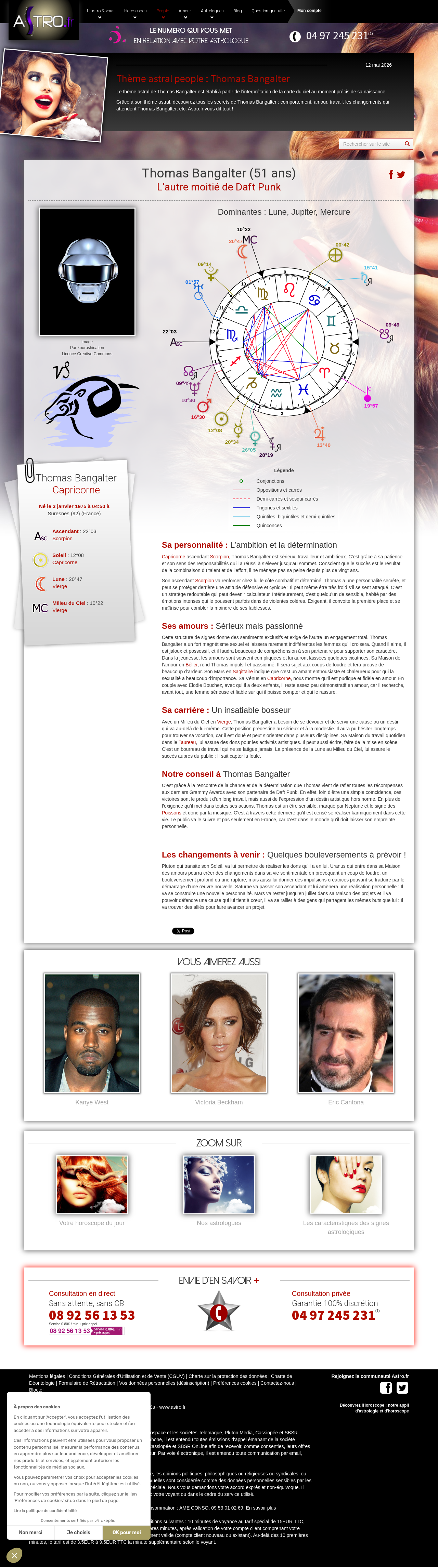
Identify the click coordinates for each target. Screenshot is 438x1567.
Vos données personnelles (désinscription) (164, 1394)
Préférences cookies (235, 1394)
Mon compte (309, 10)
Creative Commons (95, 353)
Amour (185, 13)
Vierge (59, 586)
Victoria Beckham (219, 1102)
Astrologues (212, 13)
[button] (14, 1555)
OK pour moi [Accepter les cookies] (63, 1533)
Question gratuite (268, 10)
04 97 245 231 (337, 35)
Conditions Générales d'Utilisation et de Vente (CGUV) (126, 1387)
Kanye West (91, 1102)
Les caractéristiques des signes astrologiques (346, 1239)
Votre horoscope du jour (92, 1234)
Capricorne (64, 562)
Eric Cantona (346, 1102)
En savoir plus (261, 1519)
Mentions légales (47, 1387)
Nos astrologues (219, 1234)
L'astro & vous (101, 13)
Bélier (191, 664)
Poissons (171, 812)
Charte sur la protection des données (228, 1387)
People (162, 13)
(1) (370, 33)
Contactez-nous (277, 1394)
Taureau (187, 742)
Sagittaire (243, 671)
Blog (237, 10)
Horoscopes (135, 13)
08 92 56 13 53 (92, 1326)
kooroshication (91, 347)
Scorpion (62, 538)
